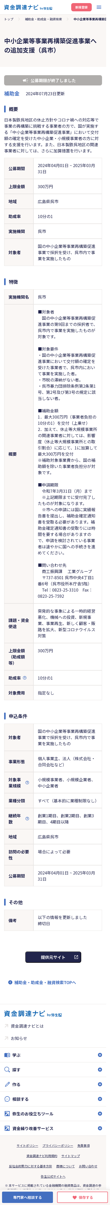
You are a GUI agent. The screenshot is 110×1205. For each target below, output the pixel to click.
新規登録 (81, 7)
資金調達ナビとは (27, 1026)
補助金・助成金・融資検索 (43, 19)
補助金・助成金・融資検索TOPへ (45, 982)
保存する (86, 1197)
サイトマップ (70, 1156)
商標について (65, 1166)
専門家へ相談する (27, 1197)
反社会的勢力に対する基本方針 (30, 1166)
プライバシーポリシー (57, 1145)
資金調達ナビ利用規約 (41, 1156)
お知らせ (19, 1038)
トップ (8, 19)
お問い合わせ (88, 1166)
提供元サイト (53, 957)
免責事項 (83, 1145)
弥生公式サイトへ (53, 1176)
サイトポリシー (27, 1145)
